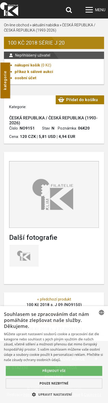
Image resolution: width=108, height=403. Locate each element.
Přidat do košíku (82, 99)
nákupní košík (27, 65)
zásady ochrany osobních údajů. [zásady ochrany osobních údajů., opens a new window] (36, 360)
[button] (54, 394)
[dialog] (54, 354)
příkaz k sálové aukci (34, 71)
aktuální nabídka (45, 25)
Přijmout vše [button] (54, 371)
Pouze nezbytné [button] (54, 383)
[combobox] (101, 312)
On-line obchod (16, 25)
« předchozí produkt (54, 299)
